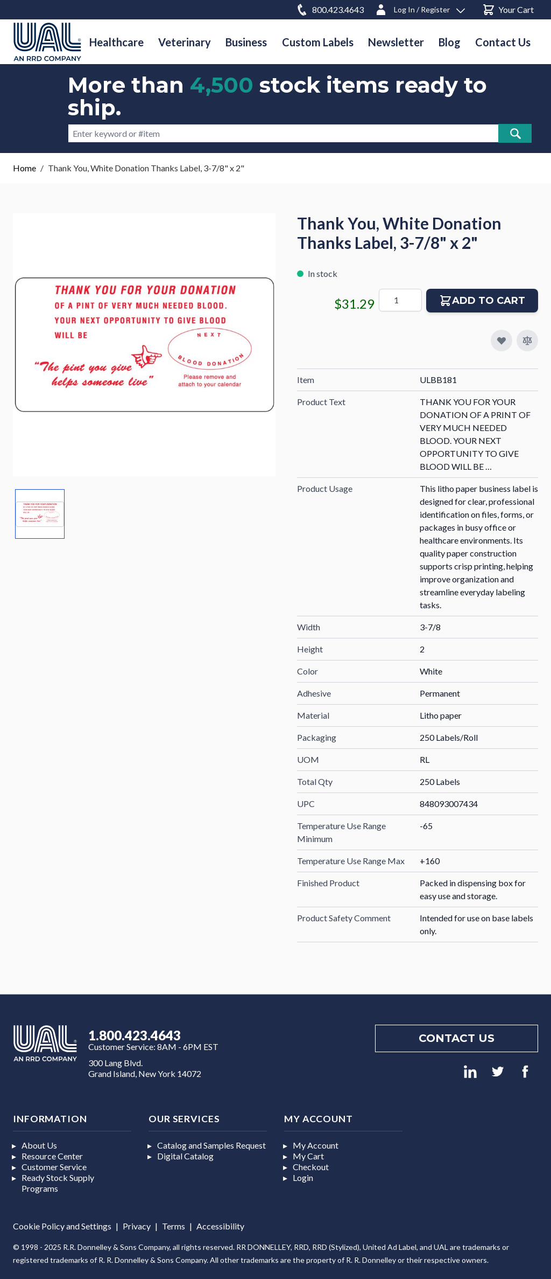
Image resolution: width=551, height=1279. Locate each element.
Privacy (137, 1226)
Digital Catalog (185, 1156)
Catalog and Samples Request (211, 1145)
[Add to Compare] (527, 340)
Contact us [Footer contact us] (457, 1038)
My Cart (308, 1156)
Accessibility (220, 1226)
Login (303, 1177)
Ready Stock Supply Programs (58, 1182)
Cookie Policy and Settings (62, 1226)
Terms (173, 1226)
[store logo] (47, 41)
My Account (315, 1145)
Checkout (311, 1167)
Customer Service (54, 1167)
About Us (39, 1145)
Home (24, 168)
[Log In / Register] (420, 8)
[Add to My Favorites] (501, 340)
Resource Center (52, 1156)
